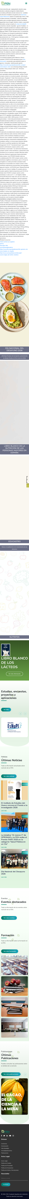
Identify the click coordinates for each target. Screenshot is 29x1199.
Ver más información (14, 674)
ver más (6, 710)
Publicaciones (4, 1153)
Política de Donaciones (7, 1168)
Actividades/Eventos (6, 1150)
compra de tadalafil (21, 24)
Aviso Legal (4, 1161)
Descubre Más (4, 245)
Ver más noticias (8, 776)
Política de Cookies (6, 1163)
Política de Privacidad (6, 1165)
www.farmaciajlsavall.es (6, 247)
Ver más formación (9, 951)
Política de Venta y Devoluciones (10, 1170)
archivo (2, 244)
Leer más (4, 811)
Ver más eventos (9, 918)
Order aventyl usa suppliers (7, 242)
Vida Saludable (5, 1148)
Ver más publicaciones (10, 1074)
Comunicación (4, 1146)
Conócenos (4, 1143)
